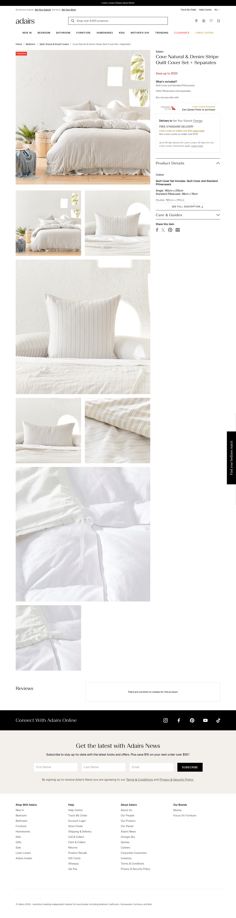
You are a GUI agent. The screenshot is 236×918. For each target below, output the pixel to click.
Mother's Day (140, 33)
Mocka (177, 810)
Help (71, 804)
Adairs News (128, 831)
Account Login (77, 821)
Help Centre (205, 9)
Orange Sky (128, 837)
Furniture (83, 33)
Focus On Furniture (184, 815)
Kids (122, 33)
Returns (72, 847)
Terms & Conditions (139, 779)
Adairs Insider (24, 858)
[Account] (204, 20)
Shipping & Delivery (79, 831)
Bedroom (44, 33)
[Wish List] (211, 20)
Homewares (105, 33)
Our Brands (180, 804)
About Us (126, 810)
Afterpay (73, 863)
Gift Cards (74, 858)
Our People (127, 815)
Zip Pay (72, 869)
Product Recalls (77, 853)
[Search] (73, 21)
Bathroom (63, 33)
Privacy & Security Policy (176, 779)
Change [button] (197, 120)
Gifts (18, 842)
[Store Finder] (196, 20)
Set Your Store (69, 9)
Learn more (198, 131)
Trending (161, 33)
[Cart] (218, 20)
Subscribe (190, 767)
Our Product (128, 821)
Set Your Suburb (43, 9)
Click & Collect (77, 842)
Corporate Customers (134, 853)
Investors (126, 858)
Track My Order (188, 9)
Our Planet (127, 826)
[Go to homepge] (25, 20)
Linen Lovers (204, 33)
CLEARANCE (182, 33)
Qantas (125, 842)
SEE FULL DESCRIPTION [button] (188, 206)
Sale (18, 847)
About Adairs (129, 804)
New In (27, 33)
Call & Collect (76, 837)
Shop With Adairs (26, 804)
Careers (125, 847)
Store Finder (75, 826)
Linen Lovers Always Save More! (118, 3)
